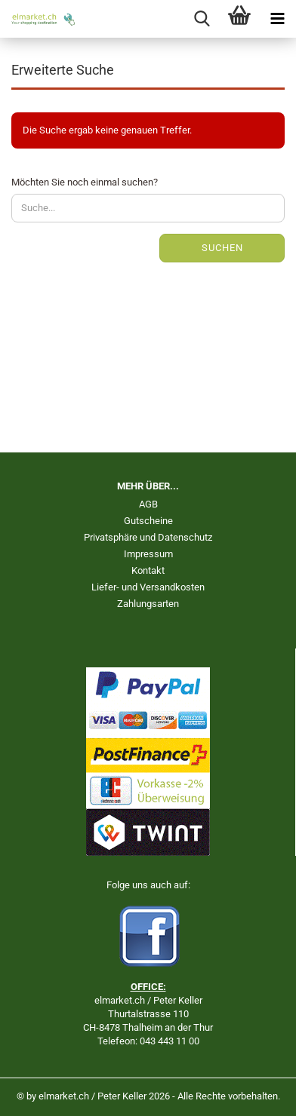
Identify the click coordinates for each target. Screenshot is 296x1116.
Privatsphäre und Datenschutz (148, 537)
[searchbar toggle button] (201, 19)
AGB (148, 504)
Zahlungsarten (148, 603)
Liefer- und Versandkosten (148, 587)
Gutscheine (148, 520)
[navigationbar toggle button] (277, 19)
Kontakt (148, 570)
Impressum (148, 554)
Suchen (222, 247)
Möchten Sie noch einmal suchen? (84, 182)
